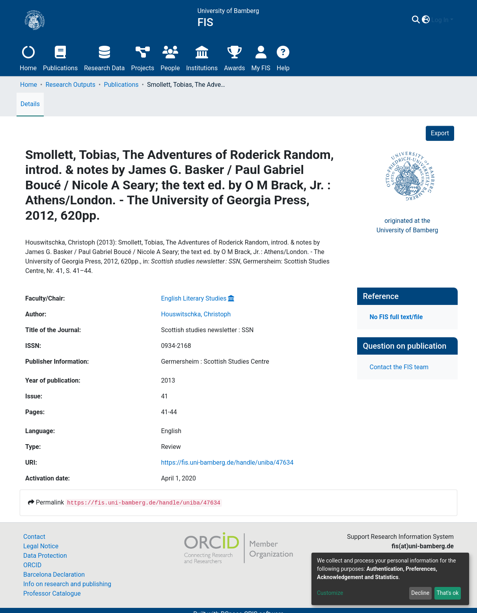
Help (283, 57)
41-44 (169, 412)
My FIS (261, 57)
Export (440, 133)
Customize (330, 593)
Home (28, 57)
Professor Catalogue (52, 593)
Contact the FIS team (399, 367)
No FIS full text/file (396, 317)
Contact (34, 536)
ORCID (32, 565)
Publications (60, 57)
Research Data (104, 57)
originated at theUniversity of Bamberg (407, 225)
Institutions (202, 57)
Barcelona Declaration (54, 574)
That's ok (447, 593)
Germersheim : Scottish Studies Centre (215, 361)
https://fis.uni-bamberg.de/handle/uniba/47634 (227, 462)
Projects (143, 57)
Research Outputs (70, 84)
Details (30, 104)
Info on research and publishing (67, 584)
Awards (234, 57)
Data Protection (45, 555)
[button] (425, 20)
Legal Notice (40, 546)
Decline (420, 593)
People (170, 57)
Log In (440, 20)
